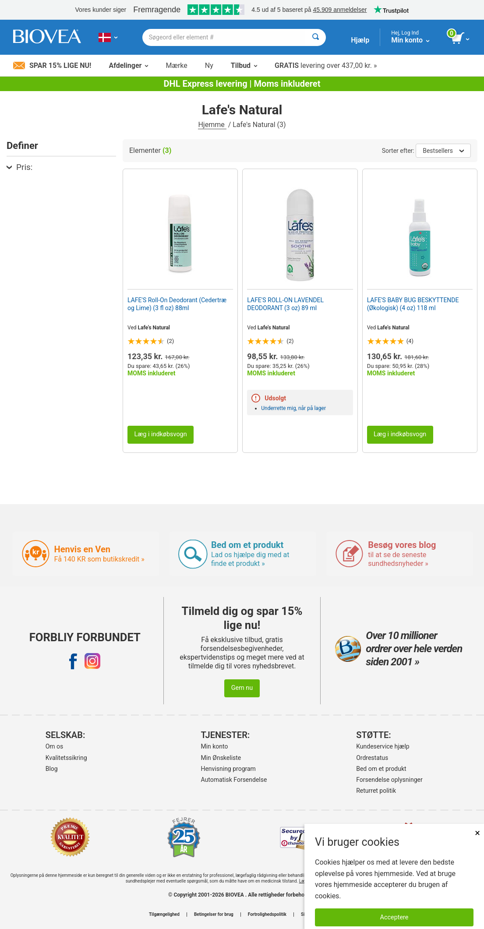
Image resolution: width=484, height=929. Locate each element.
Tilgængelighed (164, 914)
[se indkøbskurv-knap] (461, 39)
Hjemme (212, 124)
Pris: (19, 167)
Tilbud (244, 65)
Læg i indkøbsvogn (160, 434)
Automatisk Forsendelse (234, 779)
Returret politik (376, 790)
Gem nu (242, 688)
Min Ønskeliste (221, 757)
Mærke (176, 65)
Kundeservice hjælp (382, 746)
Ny (209, 65)
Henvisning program (228, 768)
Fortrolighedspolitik (267, 914)
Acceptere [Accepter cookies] (394, 917)
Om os (55, 746)
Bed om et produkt (381, 768)
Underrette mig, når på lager (293, 408)
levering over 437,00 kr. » (326, 65)
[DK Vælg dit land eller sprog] (108, 37)
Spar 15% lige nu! (52, 65)
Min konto (214, 746)
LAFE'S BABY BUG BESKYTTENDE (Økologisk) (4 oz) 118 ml (413, 304)
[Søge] (315, 37)
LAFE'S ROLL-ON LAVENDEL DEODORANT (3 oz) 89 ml (285, 304)
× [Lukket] (477, 832)
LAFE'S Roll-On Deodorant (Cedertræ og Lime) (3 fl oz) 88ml (176, 304)
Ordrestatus (372, 757)
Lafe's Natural (154, 328)
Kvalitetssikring (66, 757)
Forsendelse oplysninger (389, 779)
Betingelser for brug (213, 914)
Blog (52, 768)
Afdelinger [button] (128, 65)
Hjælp (360, 40)
